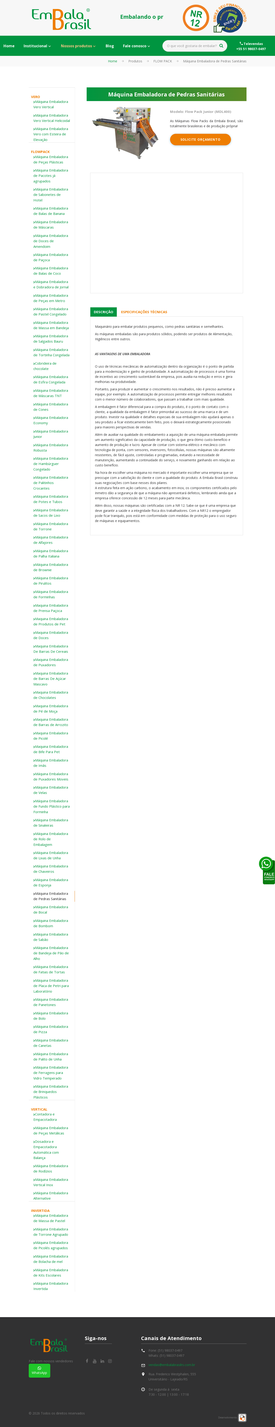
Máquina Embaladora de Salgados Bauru (50, 339)
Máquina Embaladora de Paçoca (50, 257)
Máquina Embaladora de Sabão (50, 937)
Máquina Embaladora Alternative (50, 1196)
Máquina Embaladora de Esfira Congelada (50, 379)
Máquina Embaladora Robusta (50, 447)
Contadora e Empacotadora (45, 1117)
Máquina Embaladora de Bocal (50, 909)
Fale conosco (134, 45)
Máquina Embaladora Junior (50, 434)
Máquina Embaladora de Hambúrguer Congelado (50, 463)
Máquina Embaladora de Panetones (50, 1002)
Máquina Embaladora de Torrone (50, 526)
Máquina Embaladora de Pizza (50, 1029)
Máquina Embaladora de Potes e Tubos (50, 499)
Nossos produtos (76, 45)
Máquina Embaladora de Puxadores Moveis (50, 776)
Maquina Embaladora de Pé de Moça (50, 709)
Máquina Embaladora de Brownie (50, 567)
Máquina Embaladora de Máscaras (50, 224)
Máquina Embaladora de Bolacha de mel (50, 1259)
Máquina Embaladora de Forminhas (50, 594)
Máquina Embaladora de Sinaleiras (50, 823)
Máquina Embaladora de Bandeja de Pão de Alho (51, 953)
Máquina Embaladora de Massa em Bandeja (51, 325)
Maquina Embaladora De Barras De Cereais (50, 649)
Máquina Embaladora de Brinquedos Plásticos (50, 1091)
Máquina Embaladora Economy (50, 420)
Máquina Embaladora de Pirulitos (50, 581)
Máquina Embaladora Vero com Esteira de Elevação (50, 134)
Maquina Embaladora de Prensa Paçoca (50, 608)
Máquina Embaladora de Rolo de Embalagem (50, 839)
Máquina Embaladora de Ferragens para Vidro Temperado (50, 1072)
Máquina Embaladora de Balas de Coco (50, 271)
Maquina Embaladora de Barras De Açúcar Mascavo (50, 678)
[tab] (52, 104)
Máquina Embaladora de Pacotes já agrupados (50, 175)
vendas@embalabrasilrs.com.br (172, 1365)
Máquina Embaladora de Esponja (50, 882)
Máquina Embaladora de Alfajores (50, 540)
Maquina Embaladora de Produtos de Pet (50, 621)
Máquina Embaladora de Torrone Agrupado (50, 1232)
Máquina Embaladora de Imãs (50, 763)
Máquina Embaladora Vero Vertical (50, 104)
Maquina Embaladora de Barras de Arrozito (50, 722)
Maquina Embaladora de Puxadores (50, 662)
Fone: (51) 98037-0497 (165, 1350)
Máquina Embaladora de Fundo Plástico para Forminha (51, 806)
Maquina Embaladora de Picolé (50, 736)
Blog (110, 45)
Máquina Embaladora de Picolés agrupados (50, 1245)
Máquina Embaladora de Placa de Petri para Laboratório (51, 986)
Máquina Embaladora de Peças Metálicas (50, 1130)
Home (9, 45)
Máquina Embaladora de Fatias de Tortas (50, 969)
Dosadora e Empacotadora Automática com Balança (46, 1149)
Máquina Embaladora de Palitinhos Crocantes (50, 483)
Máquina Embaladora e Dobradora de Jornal (51, 284)
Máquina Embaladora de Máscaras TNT (50, 393)
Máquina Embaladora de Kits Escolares (50, 1272)
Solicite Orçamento (200, 139)
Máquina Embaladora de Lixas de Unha (50, 855)
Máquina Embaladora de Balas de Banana (50, 211)
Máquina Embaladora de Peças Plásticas (50, 159)
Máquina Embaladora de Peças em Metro (50, 298)
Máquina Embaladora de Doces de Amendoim (50, 241)
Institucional (35, 45)
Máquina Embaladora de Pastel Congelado (50, 311)
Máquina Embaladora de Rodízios (50, 1168)
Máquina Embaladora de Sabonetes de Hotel (50, 194)
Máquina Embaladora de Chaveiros (50, 869)
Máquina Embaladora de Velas (50, 790)
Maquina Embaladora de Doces (50, 635)
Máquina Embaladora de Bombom (50, 923)
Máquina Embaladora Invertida (50, 1286)
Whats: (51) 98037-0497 (166, 1355)
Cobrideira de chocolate (45, 366)
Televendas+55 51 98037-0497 (251, 46)
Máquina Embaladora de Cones (50, 407)
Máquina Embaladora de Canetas (50, 1043)
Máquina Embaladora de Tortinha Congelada (51, 352)
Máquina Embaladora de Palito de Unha (50, 1056)
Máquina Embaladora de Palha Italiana (50, 553)
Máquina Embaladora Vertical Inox (50, 1182)
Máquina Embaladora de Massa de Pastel (50, 1218)
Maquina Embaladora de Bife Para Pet (50, 749)
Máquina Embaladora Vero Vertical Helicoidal (51, 118)
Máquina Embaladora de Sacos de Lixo (50, 513)
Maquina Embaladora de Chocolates (50, 695)
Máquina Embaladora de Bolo (50, 1016)
